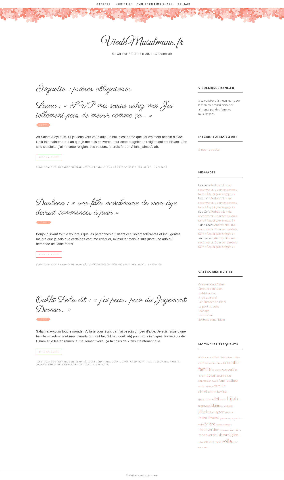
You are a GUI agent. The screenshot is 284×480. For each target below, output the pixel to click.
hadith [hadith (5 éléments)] (223, 399)
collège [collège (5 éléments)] (236, 357)
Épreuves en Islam (210, 288)
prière (102, 264)
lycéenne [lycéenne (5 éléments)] (229, 412)
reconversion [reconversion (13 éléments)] (208, 429)
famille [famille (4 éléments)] (215, 381)
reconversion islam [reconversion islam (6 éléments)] (230, 429)
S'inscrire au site (209, 149)
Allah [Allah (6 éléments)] (201, 357)
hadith (174, 361)
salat (147, 167)
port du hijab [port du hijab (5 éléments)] (226, 418)
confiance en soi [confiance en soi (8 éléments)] (208, 363)
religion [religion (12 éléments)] (232, 435)
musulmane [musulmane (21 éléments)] (209, 417)
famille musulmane (155, 361)
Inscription (123, 4)
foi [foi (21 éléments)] (216, 398)
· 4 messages (99, 364)
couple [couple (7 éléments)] (221, 375)
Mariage (203, 310)
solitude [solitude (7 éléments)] (208, 441)
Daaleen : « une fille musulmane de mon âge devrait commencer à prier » (106, 207)
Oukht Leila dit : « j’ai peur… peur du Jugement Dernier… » (111, 304)
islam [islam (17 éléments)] (214, 405)
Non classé (205, 315)
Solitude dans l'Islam (211, 319)
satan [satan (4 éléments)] (200, 442)
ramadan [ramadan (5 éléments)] (227, 424)
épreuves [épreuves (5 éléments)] (203, 447)
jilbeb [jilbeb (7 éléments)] (212, 412)
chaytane (104, 361)
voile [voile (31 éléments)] (227, 441)
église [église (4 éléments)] (235, 442)
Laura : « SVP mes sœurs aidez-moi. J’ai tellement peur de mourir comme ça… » (104, 110)
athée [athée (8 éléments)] (216, 357)
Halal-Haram (206, 293)
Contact (184, 4)
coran (116, 361)
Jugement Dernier (48, 364)
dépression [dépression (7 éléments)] (205, 380)
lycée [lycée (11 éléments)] (220, 412)
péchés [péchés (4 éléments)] (219, 424)
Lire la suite (49, 157)
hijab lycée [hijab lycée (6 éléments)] (204, 405)
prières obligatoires (127, 167)
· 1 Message (159, 167)
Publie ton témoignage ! (155, 4)
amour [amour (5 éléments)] (208, 357)
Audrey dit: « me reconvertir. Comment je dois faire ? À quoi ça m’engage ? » (217, 189)
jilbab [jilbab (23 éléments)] (203, 411)
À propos (103, 4)
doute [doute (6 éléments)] (228, 375)
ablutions (105, 167)
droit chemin (131, 361)
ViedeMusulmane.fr (142, 42)
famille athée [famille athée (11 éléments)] (228, 380)
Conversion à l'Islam (211, 284)
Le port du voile (208, 306)
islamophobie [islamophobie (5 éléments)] (226, 406)
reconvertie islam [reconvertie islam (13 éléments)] (212, 435)
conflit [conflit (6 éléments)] (223, 363)
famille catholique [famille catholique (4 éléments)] (206, 386)
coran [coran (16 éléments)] (211, 375)
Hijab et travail (207, 297)
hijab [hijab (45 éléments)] (232, 398)
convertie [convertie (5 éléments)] (217, 369)
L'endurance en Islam (67, 167)
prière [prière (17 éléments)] (209, 424)
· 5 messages (154, 264)
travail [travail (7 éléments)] (217, 441)
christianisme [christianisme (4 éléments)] (226, 357)
